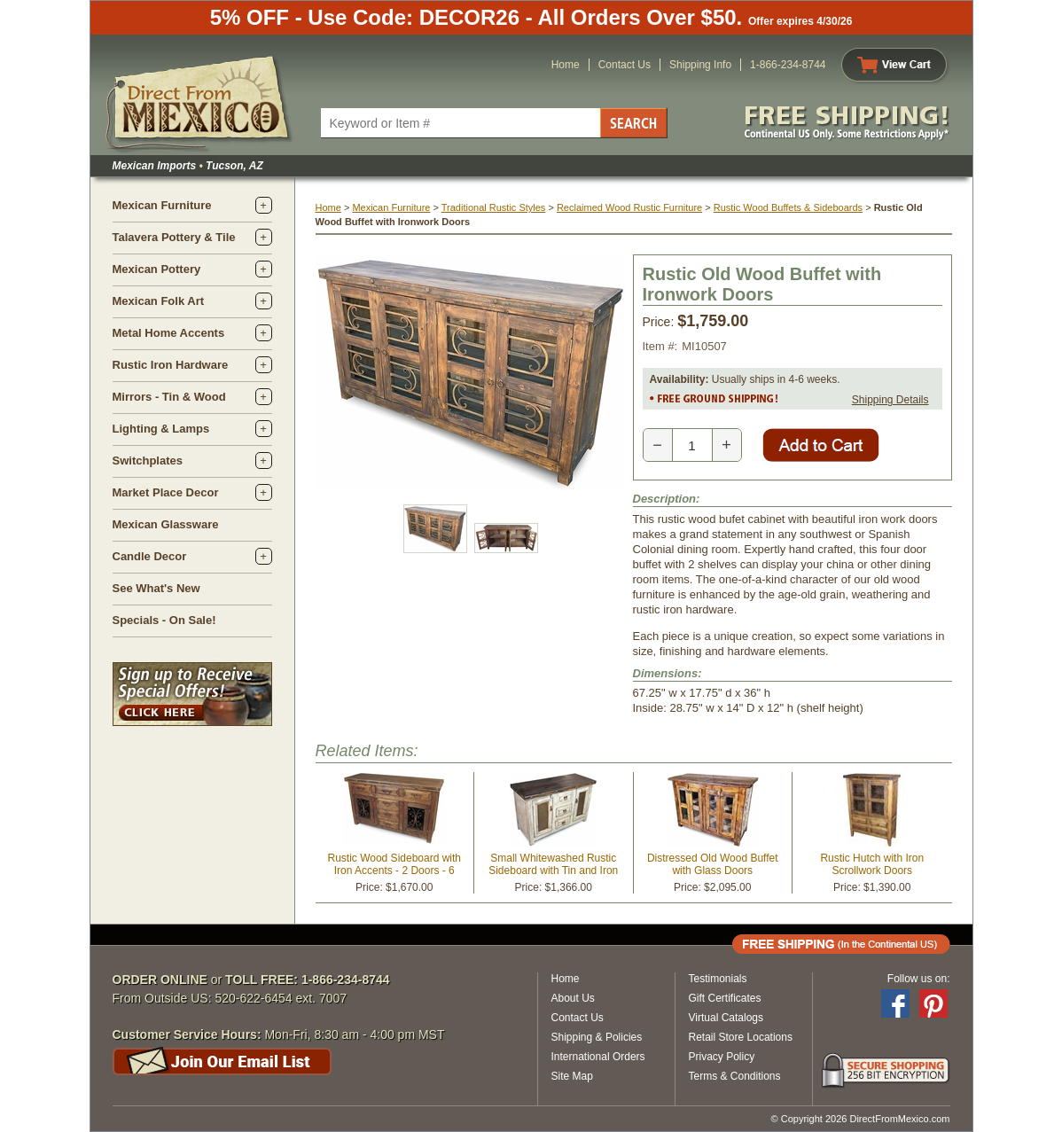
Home (565, 65)
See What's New (156, 588)
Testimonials (718, 978)
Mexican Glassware (166, 524)
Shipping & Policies (597, 1037)
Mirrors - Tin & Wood (169, 396)
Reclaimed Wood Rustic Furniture (629, 207)
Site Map (572, 1076)
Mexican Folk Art (159, 301)
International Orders (598, 1056)
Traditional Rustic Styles (493, 207)
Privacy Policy (722, 1056)
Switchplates (148, 460)
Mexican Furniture (162, 205)
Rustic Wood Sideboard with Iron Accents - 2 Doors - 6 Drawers (394, 870)
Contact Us (624, 65)
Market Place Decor (166, 492)
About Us (573, 998)
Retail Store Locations (741, 1037)
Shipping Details (890, 400)
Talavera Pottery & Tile (174, 237)
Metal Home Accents (169, 333)
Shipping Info (700, 65)
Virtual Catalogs (726, 1017)
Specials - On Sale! (164, 620)
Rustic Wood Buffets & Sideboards (788, 207)
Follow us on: (918, 978)
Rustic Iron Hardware (171, 364)
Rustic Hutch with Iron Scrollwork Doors (872, 864)
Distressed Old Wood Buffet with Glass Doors (712, 864)
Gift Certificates (725, 998)
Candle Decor (150, 556)
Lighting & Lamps (161, 428)
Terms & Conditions (735, 1076)
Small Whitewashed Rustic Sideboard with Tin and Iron (553, 864)
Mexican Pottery (157, 269)
